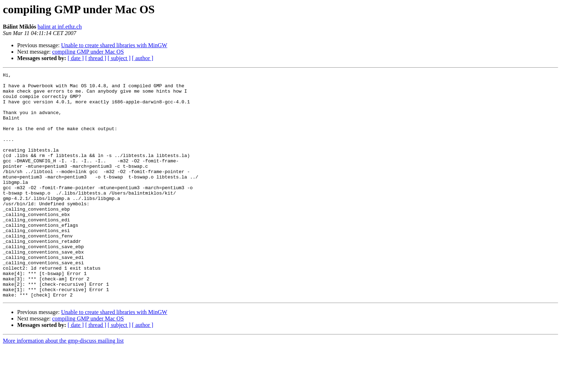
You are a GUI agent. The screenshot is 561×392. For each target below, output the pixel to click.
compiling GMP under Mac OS (88, 52)
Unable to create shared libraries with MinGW (114, 45)
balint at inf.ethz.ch (60, 27)
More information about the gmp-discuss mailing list (63, 386)
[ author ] (142, 58)
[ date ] (76, 58)
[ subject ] (119, 58)
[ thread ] (95, 58)
